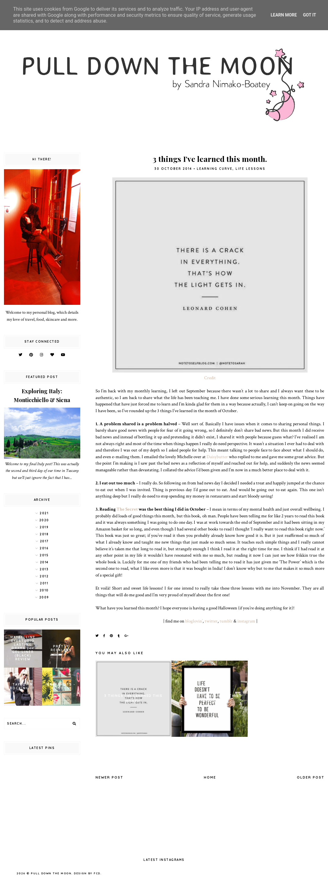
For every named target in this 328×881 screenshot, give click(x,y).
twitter (211, 621)
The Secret (127, 509)
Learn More (284, 14)
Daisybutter (217, 457)
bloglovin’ (194, 621)
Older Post (310, 777)
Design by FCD (87, 873)
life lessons (250, 169)
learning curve (214, 169)
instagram (246, 621)
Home (210, 777)
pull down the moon (51, 873)
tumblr (226, 621)
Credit (210, 378)
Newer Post (109, 777)
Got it (309, 14)
